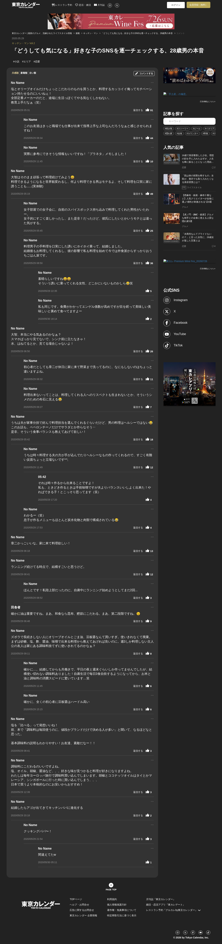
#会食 (179, 133)
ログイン (175, 5)
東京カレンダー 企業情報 (83, 915)
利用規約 (112, 899)
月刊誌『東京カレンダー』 (160, 899)
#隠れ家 (168, 133)
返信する (138, 110)
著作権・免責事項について (121, 910)
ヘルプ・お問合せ (79, 904)
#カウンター (192, 133)
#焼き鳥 (168, 128)
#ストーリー (182, 128)
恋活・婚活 (83, 4)
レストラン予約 (62, 4)
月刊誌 (99, 4)
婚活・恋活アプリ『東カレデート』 (165, 904)
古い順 (32, 73)
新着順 (24, 73)
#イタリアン (211, 128)
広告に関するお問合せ (82, 910)
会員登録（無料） (198, 4)
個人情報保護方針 (117, 904)
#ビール (196, 128)
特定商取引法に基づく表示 (121, 915)
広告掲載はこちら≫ (208, 101)
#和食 (205, 133)
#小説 (215, 133)
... (152, 82)
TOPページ (76, 899)
